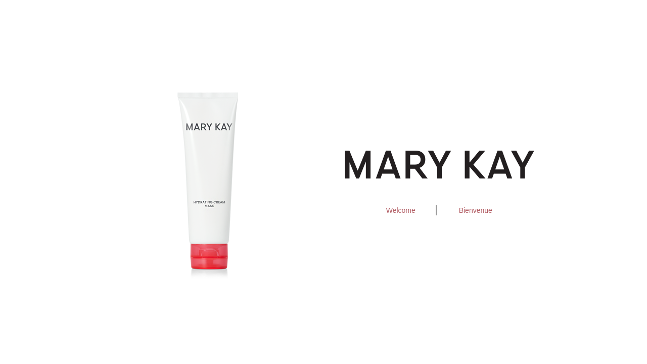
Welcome (400, 210)
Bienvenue (475, 210)
